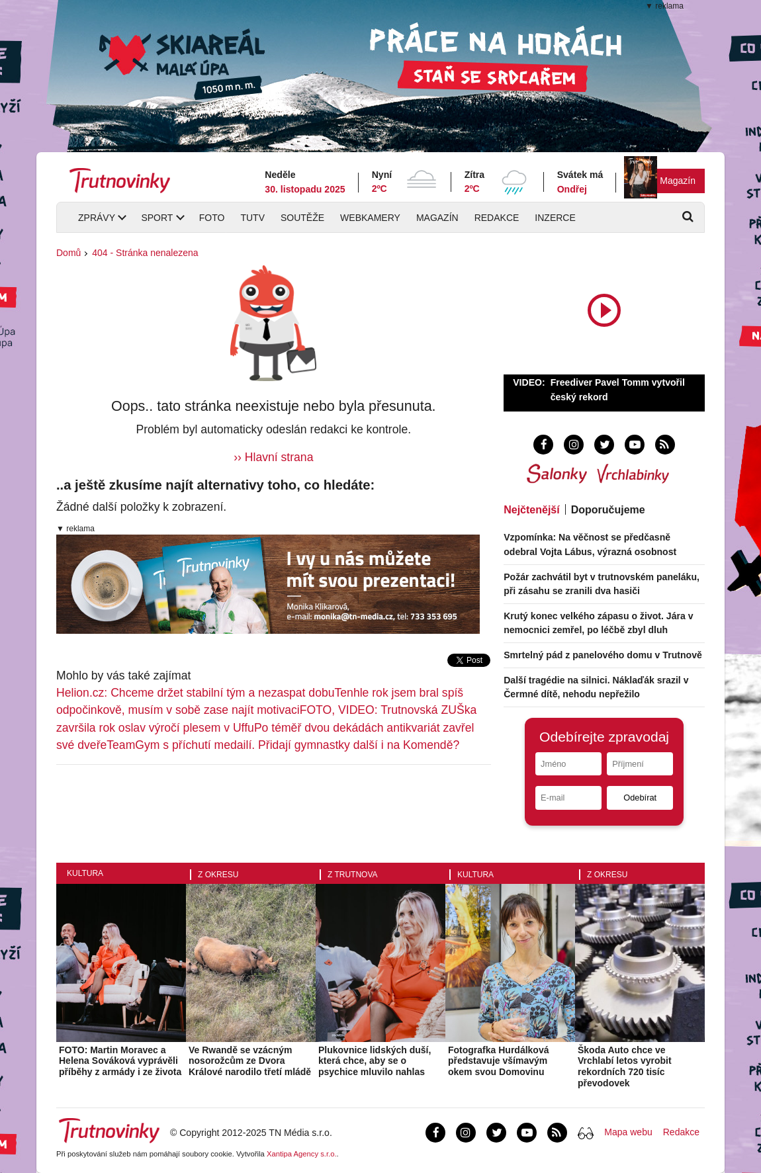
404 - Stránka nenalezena (145, 252)
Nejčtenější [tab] (531, 509)
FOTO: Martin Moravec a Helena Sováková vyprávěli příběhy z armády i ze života (120, 1061)
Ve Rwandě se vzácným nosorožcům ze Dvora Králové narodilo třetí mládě (250, 1061)
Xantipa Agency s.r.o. (302, 1154)
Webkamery (370, 217)
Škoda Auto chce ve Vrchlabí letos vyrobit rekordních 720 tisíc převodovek (625, 1066)
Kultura (85, 873)
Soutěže (302, 217)
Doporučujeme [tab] (608, 509)
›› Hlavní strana (273, 457)
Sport (157, 217)
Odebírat (639, 798)
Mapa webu (628, 1132)
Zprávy (96, 217)
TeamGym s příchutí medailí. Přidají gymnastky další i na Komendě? (283, 745)
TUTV (252, 217)
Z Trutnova (353, 874)
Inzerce (555, 217)
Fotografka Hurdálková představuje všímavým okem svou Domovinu (498, 1061)
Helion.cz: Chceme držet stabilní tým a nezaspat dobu (195, 692)
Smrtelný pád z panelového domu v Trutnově (603, 655)
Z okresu (218, 874)
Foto (212, 217)
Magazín (677, 180)
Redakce (496, 217)
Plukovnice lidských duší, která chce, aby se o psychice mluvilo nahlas (374, 1061)
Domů (68, 252)
